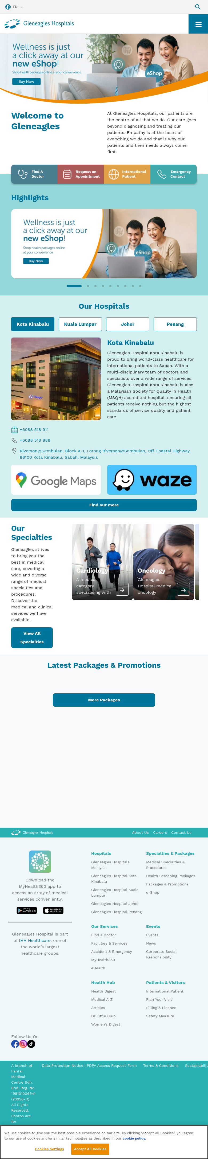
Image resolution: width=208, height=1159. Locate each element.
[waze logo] (152, 480)
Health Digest (103, 991)
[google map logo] (56, 480)
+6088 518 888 (30, 440)
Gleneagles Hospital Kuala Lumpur (114, 892)
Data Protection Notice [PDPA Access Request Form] (63, 1065)
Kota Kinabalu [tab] (33, 324)
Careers (160, 832)
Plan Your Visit (159, 999)
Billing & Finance (161, 1008)
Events (152, 935)
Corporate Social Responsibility (161, 954)
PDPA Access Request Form (112, 1065)
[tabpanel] (104, 424)
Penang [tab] (175, 324)
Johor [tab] (127, 324)
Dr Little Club (103, 1016)
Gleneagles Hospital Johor (115, 903)
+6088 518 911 (30, 429)
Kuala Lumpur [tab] (80, 324)
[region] (104, 1142)
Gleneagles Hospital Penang (116, 912)
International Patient (164, 991)
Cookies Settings (49, 1149)
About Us (140, 832)
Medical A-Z (102, 999)
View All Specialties (32, 637)
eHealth (98, 968)
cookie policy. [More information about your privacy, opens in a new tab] (134, 1138)
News (151, 943)
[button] (74, 286)
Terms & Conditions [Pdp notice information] (161, 1065)
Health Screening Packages (170, 876)
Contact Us (181, 832)
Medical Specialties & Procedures (165, 865)
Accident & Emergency (111, 951)
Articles (98, 1008)
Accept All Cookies (90, 1149)
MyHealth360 (103, 960)
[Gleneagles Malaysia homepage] (39, 24)
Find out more (104, 504)
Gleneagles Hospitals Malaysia (110, 865)
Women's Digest (105, 1024)
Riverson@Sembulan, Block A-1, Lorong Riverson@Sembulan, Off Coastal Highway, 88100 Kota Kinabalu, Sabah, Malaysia (100, 454)
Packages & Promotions (167, 884)
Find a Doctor (103, 935)
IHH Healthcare (34, 940)
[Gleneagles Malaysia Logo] (32, 832)
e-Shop (152, 892)
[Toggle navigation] (198, 24)
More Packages (104, 699)
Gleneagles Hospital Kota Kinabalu (114, 879)
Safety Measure (160, 1016)
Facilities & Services (109, 943)
